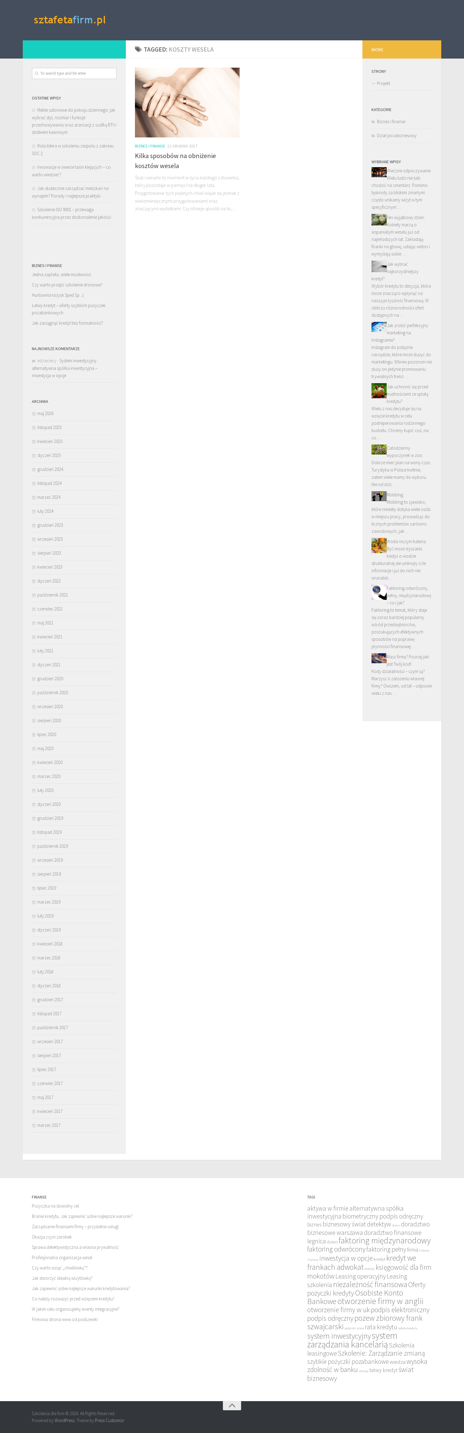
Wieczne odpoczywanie (409, 171)
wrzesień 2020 (50, 706)
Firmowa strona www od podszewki (65, 1319)
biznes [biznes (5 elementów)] (314, 1224)
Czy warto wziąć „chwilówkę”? (60, 1268)
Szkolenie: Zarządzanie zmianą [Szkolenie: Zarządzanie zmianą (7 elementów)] (381, 1353)
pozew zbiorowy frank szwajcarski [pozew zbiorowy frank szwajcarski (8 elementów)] (364, 1322)
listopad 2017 (49, 1013)
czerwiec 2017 (50, 1083)
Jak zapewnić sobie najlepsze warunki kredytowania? (81, 1288)
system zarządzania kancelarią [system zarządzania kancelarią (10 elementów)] (352, 1340)
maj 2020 (45, 748)
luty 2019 (45, 916)
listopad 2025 (49, 427)
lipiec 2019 (46, 888)
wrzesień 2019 (50, 860)
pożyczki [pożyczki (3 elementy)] (350, 1328)
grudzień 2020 (50, 678)
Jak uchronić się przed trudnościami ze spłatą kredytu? (407, 394)
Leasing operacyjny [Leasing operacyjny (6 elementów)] (360, 1276)
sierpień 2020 (49, 720)
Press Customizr (109, 1420)
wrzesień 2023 (50, 539)
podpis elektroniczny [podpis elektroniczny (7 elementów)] (400, 1309)
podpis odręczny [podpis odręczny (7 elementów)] (330, 1318)
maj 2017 (45, 1097)
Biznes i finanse (150, 146)
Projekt (383, 83)
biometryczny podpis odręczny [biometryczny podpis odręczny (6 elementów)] (382, 1216)
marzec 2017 (48, 1125)
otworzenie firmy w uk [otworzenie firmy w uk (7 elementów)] (338, 1309)
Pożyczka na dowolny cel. (56, 1206)
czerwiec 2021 (50, 609)
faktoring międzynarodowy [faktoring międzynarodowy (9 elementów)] (384, 1240)
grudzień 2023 (50, 525)
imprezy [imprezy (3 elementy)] (312, 1260)
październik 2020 (52, 692)
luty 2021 (45, 651)
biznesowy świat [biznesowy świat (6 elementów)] (344, 1224)
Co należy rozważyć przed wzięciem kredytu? (73, 1299)
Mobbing (395, 495)
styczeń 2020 (49, 804)
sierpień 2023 (49, 553)
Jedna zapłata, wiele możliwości (61, 274)
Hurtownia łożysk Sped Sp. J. (58, 295)
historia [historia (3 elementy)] (424, 1250)
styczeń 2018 (49, 986)
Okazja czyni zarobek (52, 1237)
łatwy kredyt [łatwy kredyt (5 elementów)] (383, 1370)
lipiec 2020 (46, 734)
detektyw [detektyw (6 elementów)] (379, 1224)
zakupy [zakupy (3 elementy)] (363, 1371)
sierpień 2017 (49, 1055)
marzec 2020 (48, 776)
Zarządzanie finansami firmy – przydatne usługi (75, 1226)
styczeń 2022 (49, 581)
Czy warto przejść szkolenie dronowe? (67, 285)
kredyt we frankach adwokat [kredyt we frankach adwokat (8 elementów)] (361, 1262)
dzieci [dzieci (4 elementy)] (332, 1242)
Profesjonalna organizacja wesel (62, 1257)
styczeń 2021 (49, 664)
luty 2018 (45, 972)
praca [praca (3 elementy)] (360, 1328)
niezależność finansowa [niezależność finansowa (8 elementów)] (370, 1284)
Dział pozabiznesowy (397, 135)
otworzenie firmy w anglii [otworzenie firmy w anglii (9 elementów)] (380, 1301)
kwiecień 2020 (49, 762)
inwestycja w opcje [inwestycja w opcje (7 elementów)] (346, 1258)
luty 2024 (45, 511)
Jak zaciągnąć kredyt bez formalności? (67, 323)
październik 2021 (52, 595)
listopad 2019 (49, 832)
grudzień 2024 (50, 469)
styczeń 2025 (49, 455)
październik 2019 (52, 846)
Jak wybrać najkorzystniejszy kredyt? (395, 271)
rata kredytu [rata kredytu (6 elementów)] (381, 1327)
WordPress (65, 1420)
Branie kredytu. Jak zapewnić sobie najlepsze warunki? (82, 1216)
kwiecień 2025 (49, 441)
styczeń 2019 (49, 930)
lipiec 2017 (46, 1069)
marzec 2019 (48, 902)
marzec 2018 (48, 958)
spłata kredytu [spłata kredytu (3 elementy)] (408, 1328)
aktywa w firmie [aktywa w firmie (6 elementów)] (327, 1208)
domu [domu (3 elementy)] (396, 1225)
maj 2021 (45, 623)
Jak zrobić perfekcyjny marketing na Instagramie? (400, 333)
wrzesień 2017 (50, 1041)
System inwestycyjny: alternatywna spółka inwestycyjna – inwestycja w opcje (64, 368)
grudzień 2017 (50, 999)
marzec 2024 (48, 497)
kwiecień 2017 (49, 1111)
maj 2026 (45, 413)
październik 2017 (52, 1027)
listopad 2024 (49, 483)
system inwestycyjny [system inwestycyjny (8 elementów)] (339, 1336)
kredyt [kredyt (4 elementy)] (379, 1259)
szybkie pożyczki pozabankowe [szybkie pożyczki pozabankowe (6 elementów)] (348, 1361)
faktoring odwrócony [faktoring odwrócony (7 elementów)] (336, 1249)
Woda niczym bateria (406, 541)
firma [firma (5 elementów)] (412, 1249)
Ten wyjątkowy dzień (405, 217)
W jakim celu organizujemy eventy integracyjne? (75, 1309)
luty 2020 (45, 790)
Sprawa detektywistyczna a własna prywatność (75, 1247)
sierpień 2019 (49, 874)
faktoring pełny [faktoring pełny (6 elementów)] (386, 1249)
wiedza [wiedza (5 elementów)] (397, 1361)
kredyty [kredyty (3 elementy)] (370, 1269)
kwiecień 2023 (49, 567)
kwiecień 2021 (49, 637)
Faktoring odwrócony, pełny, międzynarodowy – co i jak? (409, 595)
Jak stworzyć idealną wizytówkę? (62, 1278)
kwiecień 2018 (49, 944)
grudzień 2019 (50, 818)
